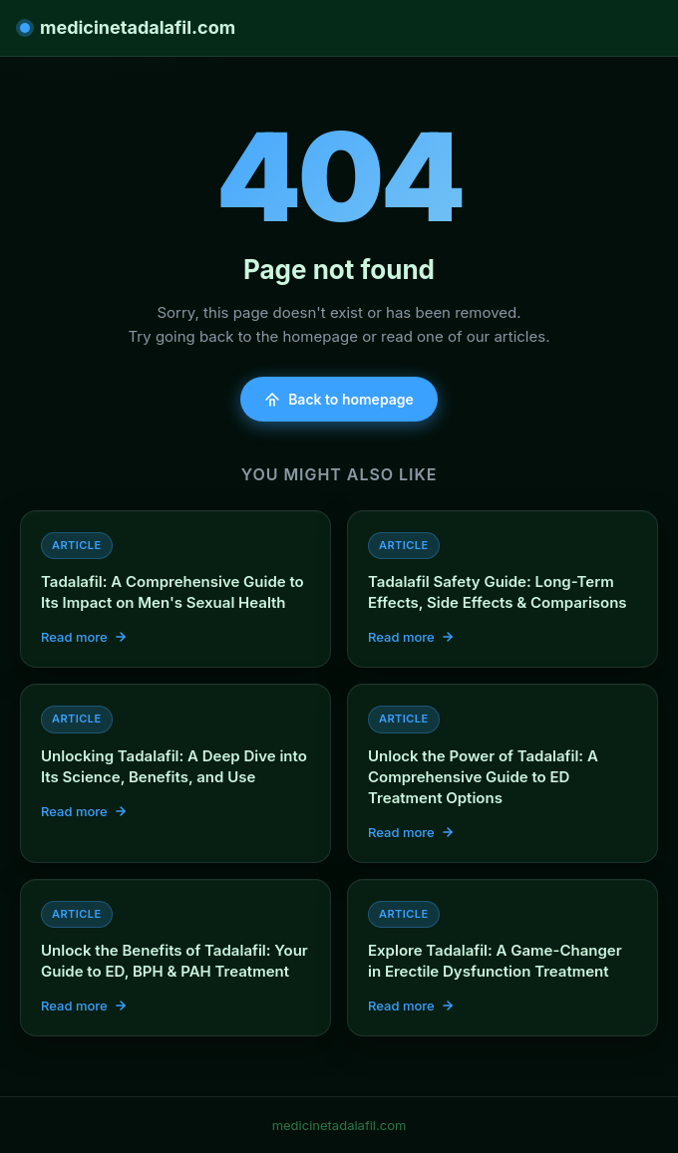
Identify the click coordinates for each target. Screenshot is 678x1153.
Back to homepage (339, 399)
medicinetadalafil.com (127, 27)
